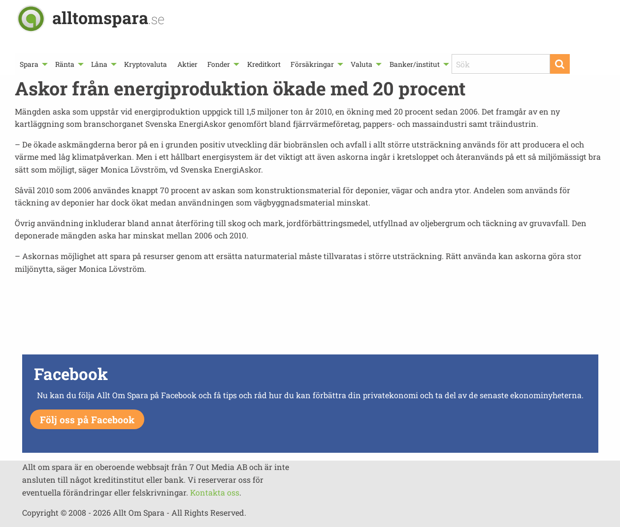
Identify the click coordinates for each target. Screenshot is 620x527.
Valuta (361, 64)
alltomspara (108, 17)
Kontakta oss (214, 492)
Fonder (218, 64)
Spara (29, 64)
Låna (99, 64)
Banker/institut (415, 64)
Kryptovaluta (145, 64)
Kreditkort (264, 64)
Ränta (64, 64)
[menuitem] (32, 64)
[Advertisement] (310, 317)
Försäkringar (312, 64)
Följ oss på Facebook (87, 419)
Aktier (187, 64)
